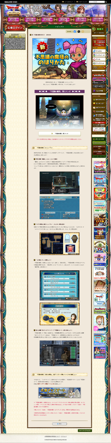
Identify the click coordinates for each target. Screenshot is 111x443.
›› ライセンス (64, 436)
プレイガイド (30, 19)
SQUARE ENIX (11, 2)
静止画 (18, 37)
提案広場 (64, 19)
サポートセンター (83, 2)
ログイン (15, 27)
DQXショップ (97, 19)
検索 (106, 2)
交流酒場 (47, 19)
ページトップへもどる (85, 430)
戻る (59, 423)
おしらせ (13, 19)
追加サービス (81, 19)
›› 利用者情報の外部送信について (52, 436)
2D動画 (12, 37)
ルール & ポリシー (69, 2)
